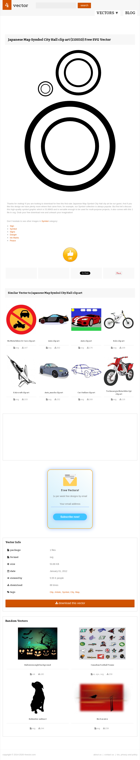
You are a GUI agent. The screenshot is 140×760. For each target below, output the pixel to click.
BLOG (130, 13)
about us (97, 754)
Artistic (58, 592)
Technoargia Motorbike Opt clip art (118, 392)
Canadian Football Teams (102, 665)
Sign (12, 226)
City (72, 592)
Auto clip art (53, 341)
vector (20, 5)
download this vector (70, 603)
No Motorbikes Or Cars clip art (21, 341)
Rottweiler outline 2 (37, 719)
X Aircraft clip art (21, 393)
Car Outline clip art (86, 393)
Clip (51, 592)
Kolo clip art (118, 341)
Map (77, 592)
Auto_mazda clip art (54, 393)
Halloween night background (37, 665)
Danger (13, 234)
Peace (13, 240)
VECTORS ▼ (107, 13)
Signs (12, 232)
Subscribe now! (70, 516)
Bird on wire (102, 719)
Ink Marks (14, 237)
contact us (109, 754)
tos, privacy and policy (127, 754)
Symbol (45, 221)
